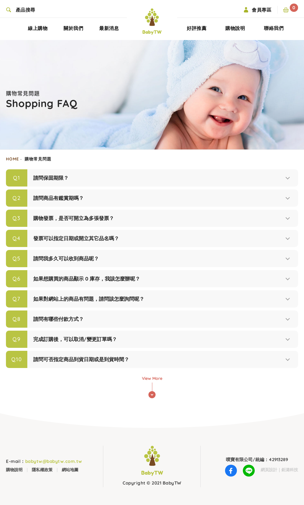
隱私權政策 (42, 469)
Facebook (231, 472)
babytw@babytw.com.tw (44, 461)
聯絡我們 (274, 30)
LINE (249, 472)
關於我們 (73, 31)
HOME (12, 159)
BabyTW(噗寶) (152, 21)
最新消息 (109, 31)
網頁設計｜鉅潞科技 (279, 469)
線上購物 (38, 31)
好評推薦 (196, 31)
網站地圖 (70, 469)
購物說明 (235, 28)
